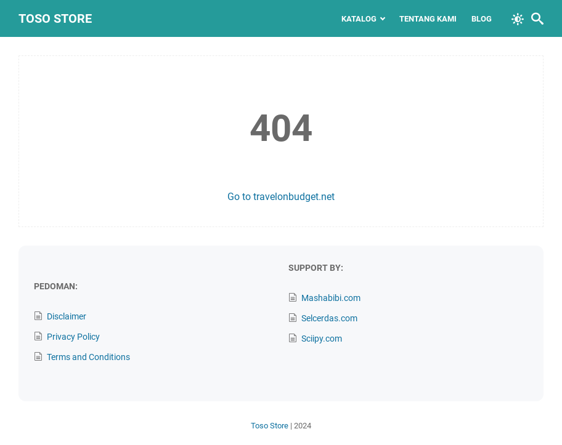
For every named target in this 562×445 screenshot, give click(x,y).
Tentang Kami (428, 18)
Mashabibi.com (330, 298)
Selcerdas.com (329, 318)
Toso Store (55, 18)
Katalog (359, 18)
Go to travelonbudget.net (281, 196)
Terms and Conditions (88, 357)
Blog (481, 18)
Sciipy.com (321, 338)
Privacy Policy (73, 337)
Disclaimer (66, 316)
